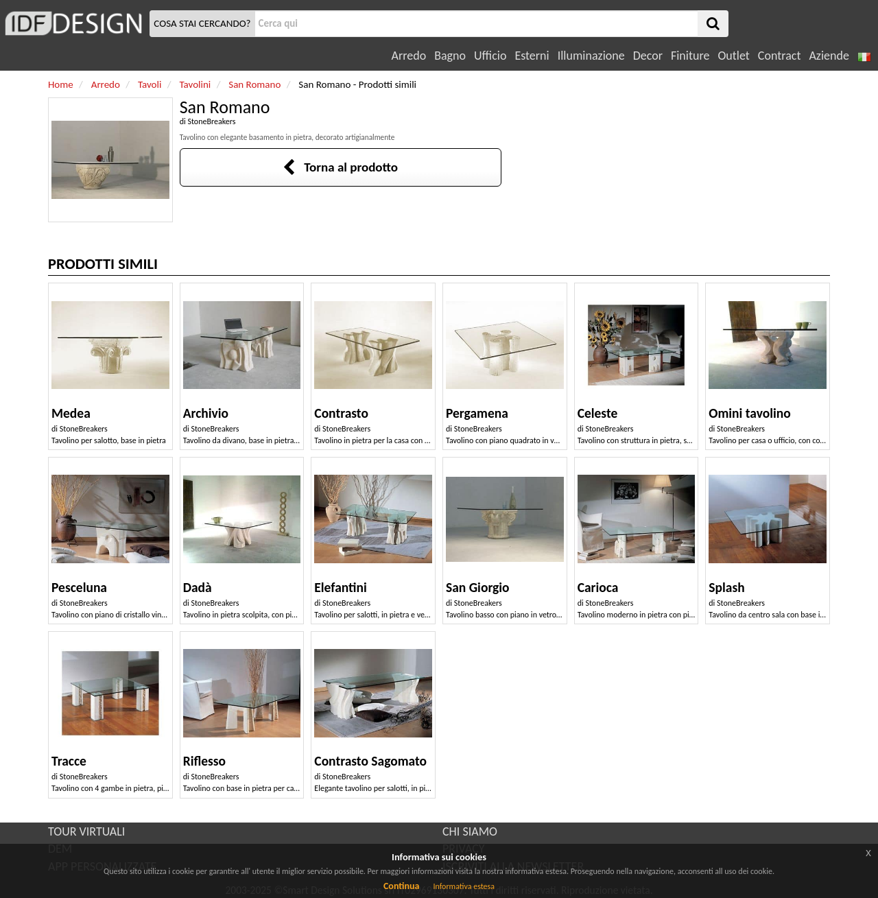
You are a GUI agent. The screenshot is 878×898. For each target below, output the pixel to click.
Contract (779, 55)
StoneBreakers (211, 121)
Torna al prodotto (340, 167)
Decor (648, 55)
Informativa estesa (464, 886)
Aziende (829, 55)
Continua (401, 886)
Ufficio (490, 55)
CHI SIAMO (469, 831)
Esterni (531, 55)
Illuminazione (591, 55)
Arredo (409, 55)
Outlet (733, 55)
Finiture (690, 55)
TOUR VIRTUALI (86, 831)
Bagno (450, 55)
